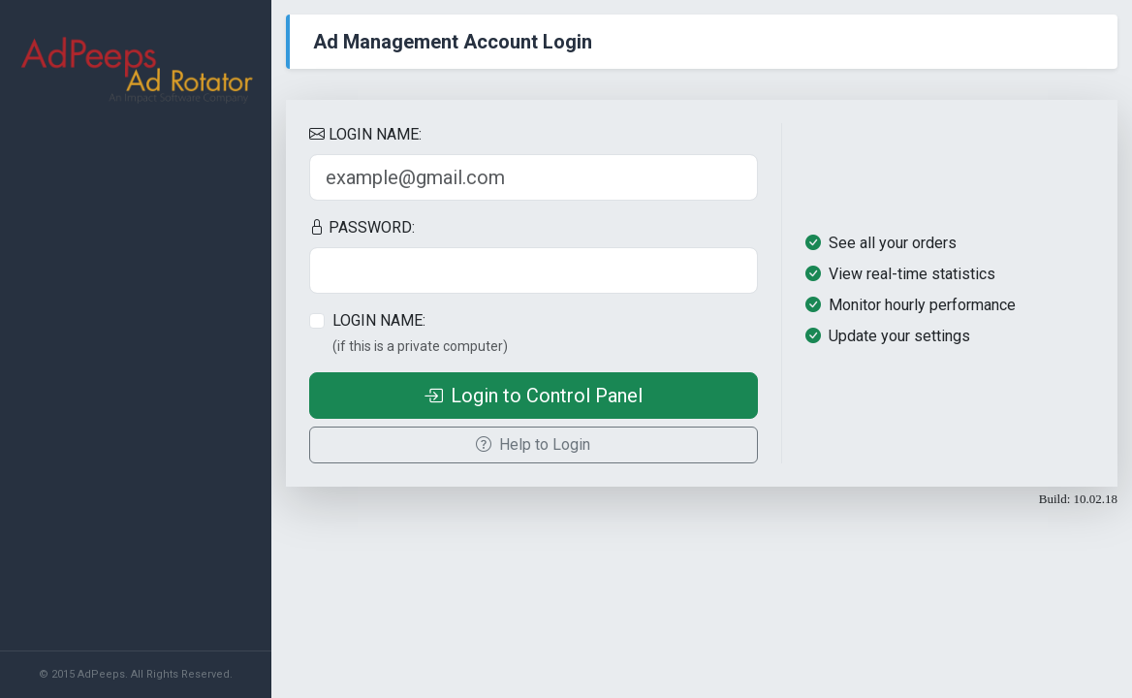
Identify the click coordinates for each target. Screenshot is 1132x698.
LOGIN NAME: (365, 134)
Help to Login (533, 444)
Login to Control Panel (533, 395)
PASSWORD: (362, 227)
